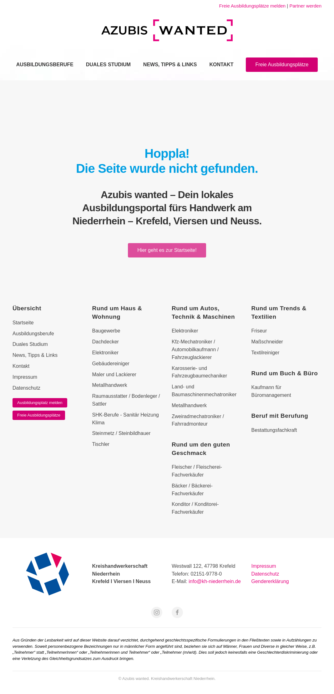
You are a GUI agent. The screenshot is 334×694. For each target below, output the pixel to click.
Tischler (100, 444)
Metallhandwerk (109, 385)
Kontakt (221, 64)
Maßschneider (267, 341)
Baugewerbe (106, 330)
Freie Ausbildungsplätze (281, 64)
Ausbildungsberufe (44, 64)
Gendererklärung (270, 581)
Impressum (263, 566)
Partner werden (305, 5)
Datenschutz (265, 574)
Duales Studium (108, 64)
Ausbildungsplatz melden (40, 402)
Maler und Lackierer (114, 374)
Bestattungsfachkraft (274, 430)
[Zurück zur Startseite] (167, 30)
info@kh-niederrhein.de (215, 581)
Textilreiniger (265, 352)
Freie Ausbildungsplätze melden (252, 5)
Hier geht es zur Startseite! (166, 250)
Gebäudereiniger (110, 363)
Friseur (259, 330)
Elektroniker (105, 352)
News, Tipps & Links (170, 64)
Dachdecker (105, 341)
